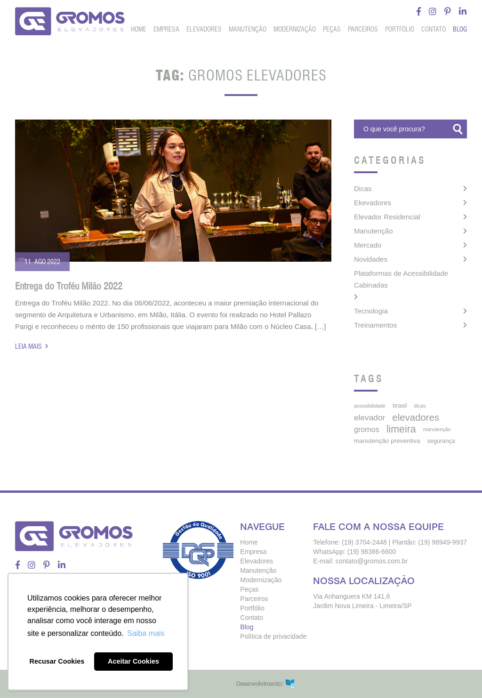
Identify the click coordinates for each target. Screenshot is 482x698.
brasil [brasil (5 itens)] (400, 405)
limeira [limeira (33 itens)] (401, 429)
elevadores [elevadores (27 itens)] (415, 417)
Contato (433, 29)
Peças (332, 29)
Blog (460, 29)
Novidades (370, 259)
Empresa (166, 29)
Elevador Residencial (387, 217)
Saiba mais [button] (145, 633)
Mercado (367, 245)
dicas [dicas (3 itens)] (420, 406)
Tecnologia (371, 311)
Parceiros (363, 29)
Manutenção (247, 29)
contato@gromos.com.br (372, 561)
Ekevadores (372, 203)
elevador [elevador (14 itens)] (369, 417)
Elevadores (204, 29)
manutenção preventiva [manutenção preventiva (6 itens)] (387, 440)
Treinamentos (375, 325)
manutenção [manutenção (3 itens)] (437, 429)
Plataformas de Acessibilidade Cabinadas (401, 279)
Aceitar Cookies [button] (133, 661)
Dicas (363, 189)
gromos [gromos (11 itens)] (366, 429)
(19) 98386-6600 (371, 551)
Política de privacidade (273, 636)
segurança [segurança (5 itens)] (441, 440)
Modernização (294, 29)
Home (138, 29)
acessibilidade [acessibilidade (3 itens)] (370, 406)
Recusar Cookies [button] (57, 661)
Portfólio (399, 29)
